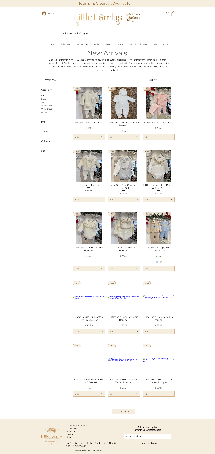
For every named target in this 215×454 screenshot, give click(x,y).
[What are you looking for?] (103, 33)
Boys (43, 98)
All (42, 95)
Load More (124, 411)
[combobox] (161, 80)
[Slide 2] (107, 0)
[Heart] (168, 13)
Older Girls (46, 105)
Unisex (44, 112)
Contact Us (71, 428)
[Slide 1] (105, 0)
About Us (70, 431)
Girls (43, 102)
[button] (173, 13)
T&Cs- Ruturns (73, 425)
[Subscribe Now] (147, 443)
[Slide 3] (110, 0)
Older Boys (46, 108)
